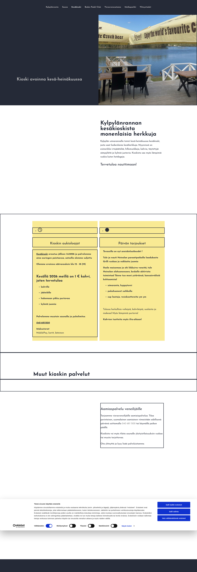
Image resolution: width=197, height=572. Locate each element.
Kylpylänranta (37, 7)
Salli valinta (174, 342)
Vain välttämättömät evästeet (174, 349)
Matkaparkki (141, 7)
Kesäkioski (68, 7)
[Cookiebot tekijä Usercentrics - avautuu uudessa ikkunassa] (19, 357)
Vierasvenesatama (117, 7)
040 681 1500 (129, 423)
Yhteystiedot (161, 7)
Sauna (54, 7)
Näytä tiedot (127, 357)
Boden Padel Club (90, 7)
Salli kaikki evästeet (174, 336)
